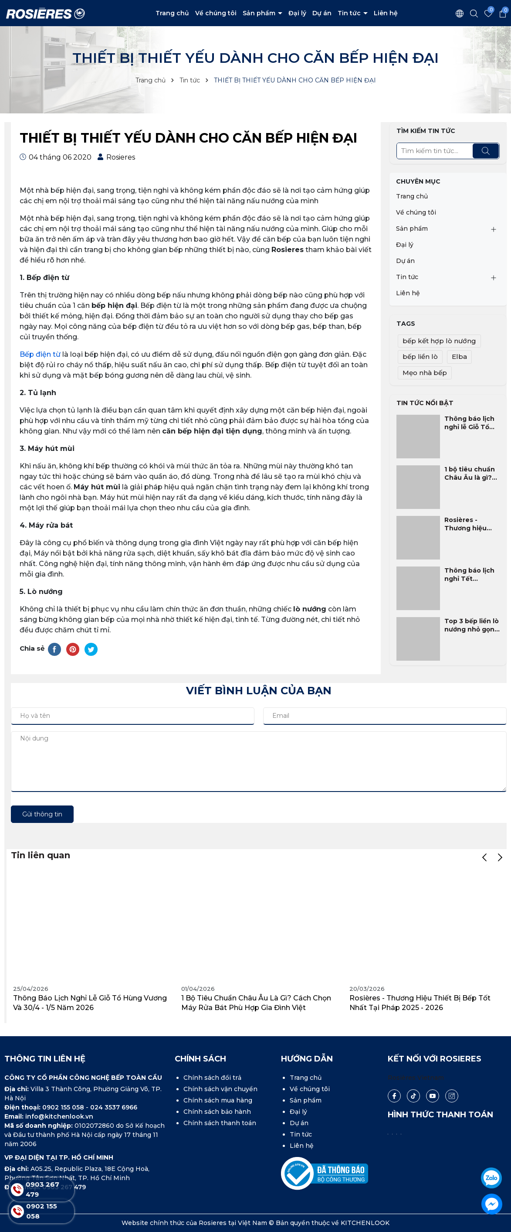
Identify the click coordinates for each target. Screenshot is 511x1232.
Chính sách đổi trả (212, 1078)
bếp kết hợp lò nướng (439, 341)
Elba (459, 356)
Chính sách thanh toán (219, 1123)
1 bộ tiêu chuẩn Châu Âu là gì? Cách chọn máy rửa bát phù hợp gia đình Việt (470, 473)
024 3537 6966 (113, 1107)
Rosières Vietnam (416, 1078)
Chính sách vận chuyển (220, 1089)
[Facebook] (394, 1095)
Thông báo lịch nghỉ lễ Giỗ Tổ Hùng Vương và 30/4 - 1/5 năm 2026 (469, 423)
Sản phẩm (260, 13)
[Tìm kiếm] (486, 150)
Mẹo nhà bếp (425, 373)
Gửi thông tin (42, 814)
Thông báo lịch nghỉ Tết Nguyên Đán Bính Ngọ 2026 (469, 575)
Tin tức (350, 13)
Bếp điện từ (40, 354)
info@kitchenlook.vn (59, 1116)
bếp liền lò (420, 356)
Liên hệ (386, 13)
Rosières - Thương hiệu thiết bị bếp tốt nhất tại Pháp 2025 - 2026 (469, 524)
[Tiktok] (413, 1095)
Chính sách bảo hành (217, 1112)
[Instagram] (451, 1095)
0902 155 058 (64, 1107)
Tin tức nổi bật (424, 403)
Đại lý (297, 13)
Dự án (322, 13)
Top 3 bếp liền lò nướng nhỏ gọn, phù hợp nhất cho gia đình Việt (471, 625)
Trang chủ (172, 13)
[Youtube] (432, 1095)
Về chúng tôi (216, 13)
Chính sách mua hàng (217, 1100)
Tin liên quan (40, 855)
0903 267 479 (42, 1189)
